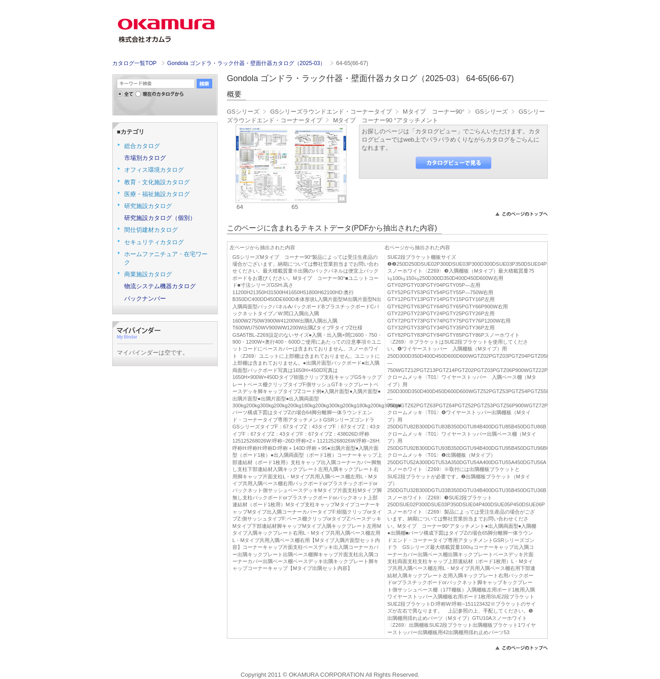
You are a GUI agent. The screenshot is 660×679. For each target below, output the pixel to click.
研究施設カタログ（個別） (160, 217)
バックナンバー (145, 298)
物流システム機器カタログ (160, 286)
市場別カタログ (145, 157)
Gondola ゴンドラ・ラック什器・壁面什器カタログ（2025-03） (247, 63)
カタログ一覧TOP (134, 63)
